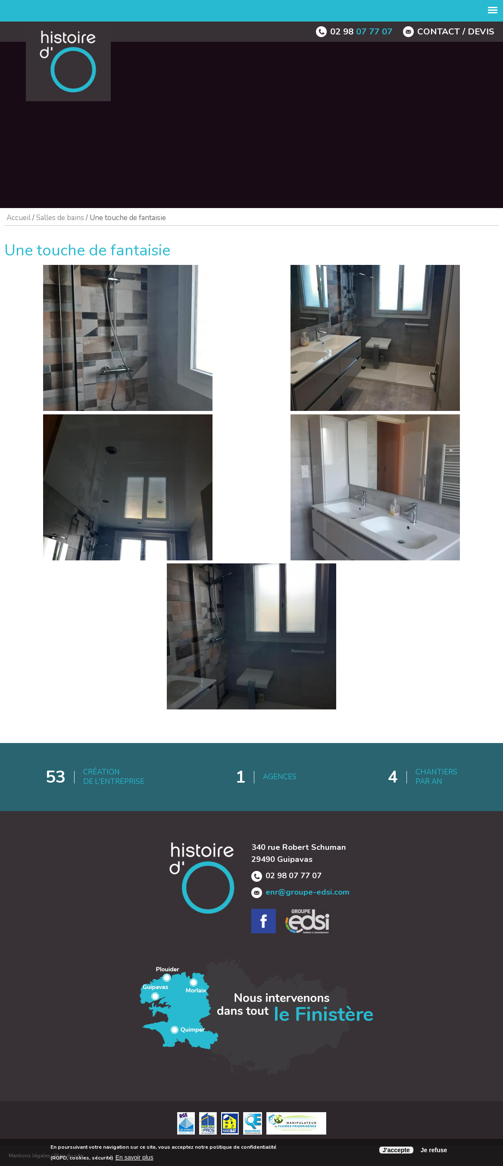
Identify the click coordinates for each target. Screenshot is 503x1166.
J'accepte (396, 1150)
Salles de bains (60, 218)
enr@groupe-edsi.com (308, 892)
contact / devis (455, 31)
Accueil (18, 218)
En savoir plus (134, 1157)
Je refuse (434, 1150)
